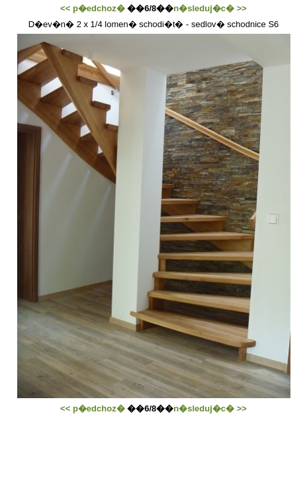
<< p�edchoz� (92, 8)
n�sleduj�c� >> (210, 8)
